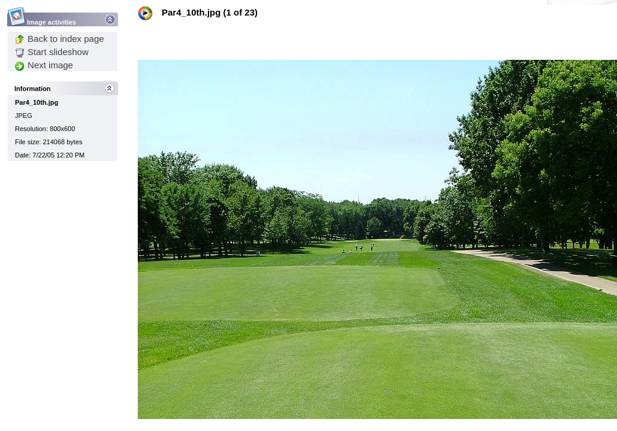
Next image (44, 65)
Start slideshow (52, 52)
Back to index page (59, 39)
